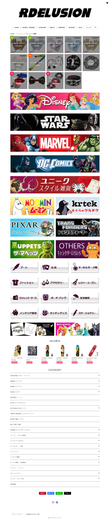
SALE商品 (13, 484)
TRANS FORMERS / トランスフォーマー (22, 413)
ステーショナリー (15, 473)
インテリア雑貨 (15, 457)
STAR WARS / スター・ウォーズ (19, 375)
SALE (80, 27)
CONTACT (71, 27)
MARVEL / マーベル (16, 381)
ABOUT (52, 27)
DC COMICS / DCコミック (18, 408)
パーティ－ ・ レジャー (17, 468)
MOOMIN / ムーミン (16, 397)
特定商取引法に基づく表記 (33, 514)
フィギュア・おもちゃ (17, 441)
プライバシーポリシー (17, 514)
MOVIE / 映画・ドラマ (17, 419)
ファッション (20, 34)
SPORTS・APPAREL (28, 27)
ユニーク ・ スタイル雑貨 (18, 435)
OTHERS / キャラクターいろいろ (20, 430)
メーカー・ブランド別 (17, 479)
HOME (17, 27)
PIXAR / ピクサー (15, 392)
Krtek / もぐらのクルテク (18, 403)
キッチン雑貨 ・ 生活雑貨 (18, 462)
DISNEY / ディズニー (16, 386)
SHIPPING (61, 27)
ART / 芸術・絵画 (15, 424)
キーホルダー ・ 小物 (16, 446)
